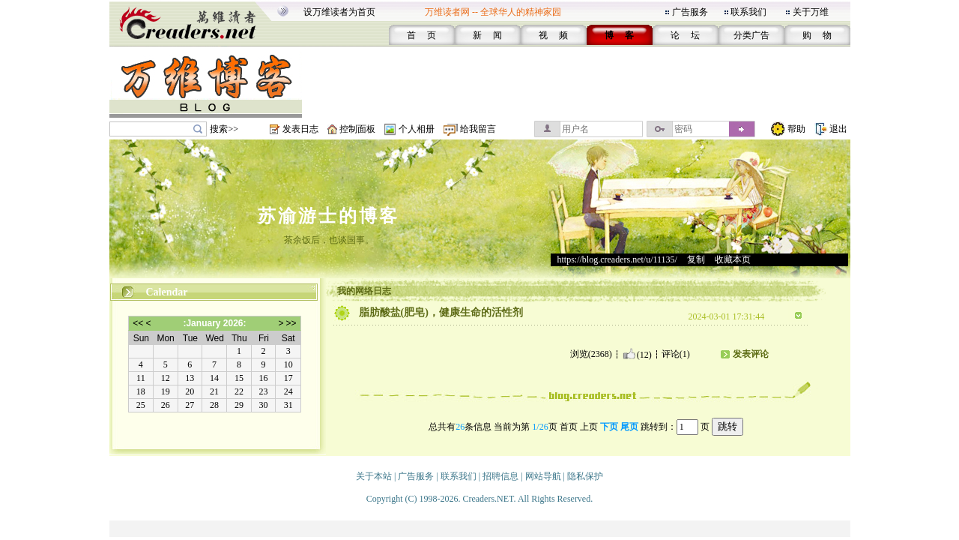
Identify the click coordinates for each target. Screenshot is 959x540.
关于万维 (811, 12)
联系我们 (748, 12)
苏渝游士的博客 (328, 216)
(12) (637, 354)
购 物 (817, 35)
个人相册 (417, 129)
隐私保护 (585, 476)
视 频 (553, 35)
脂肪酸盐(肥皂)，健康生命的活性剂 (441, 312)
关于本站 (374, 476)
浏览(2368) (591, 354)
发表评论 (751, 354)
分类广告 (751, 35)
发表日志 (300, 129)
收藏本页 (733, 259)
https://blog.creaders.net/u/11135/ (617, 259)
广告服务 (690, 12)
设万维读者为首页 (339, 12)
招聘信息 (500, 476)
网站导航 (543, 476)
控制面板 (357, 129)
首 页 (421, 35)
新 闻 (487, 35)
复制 (696, 259)
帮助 (796, 129)
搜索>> (224, 129)
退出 (838, 129)
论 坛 (685, 35)
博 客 (619, 35)
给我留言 (478, 129)
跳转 (727, 426)
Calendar (167, 292)
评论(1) (676, 354)
